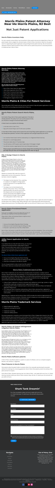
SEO (35, 481)
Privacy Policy (45, 479)
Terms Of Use (50, 479)
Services (9, 458)
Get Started (10, 468)
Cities (27, 481)
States (33, 481)
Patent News (9, 466)
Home (10, 454)
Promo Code (10, 460)
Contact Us (10, 464)
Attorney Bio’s (9, 456)
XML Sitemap (27, 480)
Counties (30, 481)
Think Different (9, 462)
